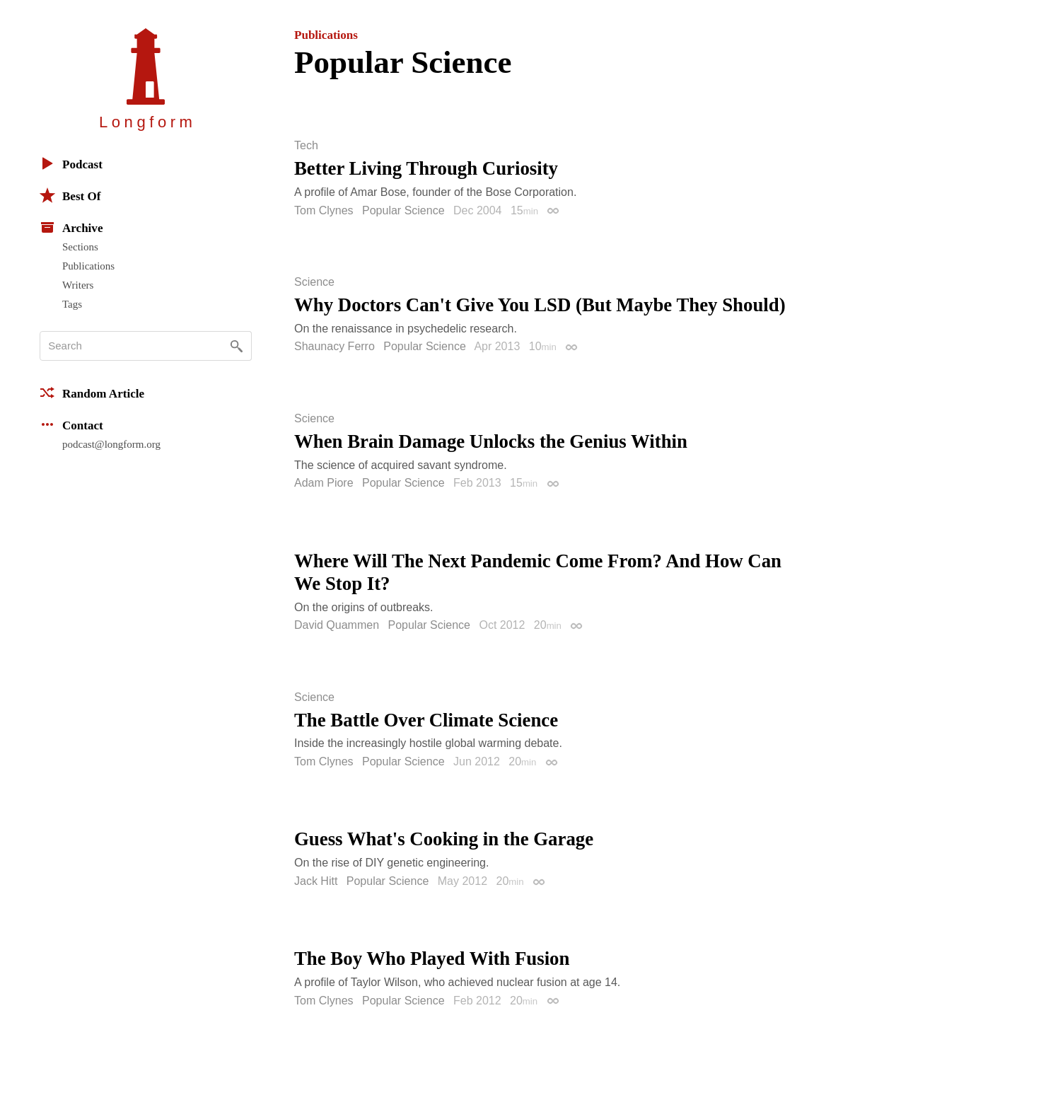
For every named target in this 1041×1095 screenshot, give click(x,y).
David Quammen (336, 625)
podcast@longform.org (111, 444)
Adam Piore (324, 483)
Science (314, 282)
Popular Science (403, 210)
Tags (72, 304)
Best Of (70, 195)
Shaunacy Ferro (334, 346)
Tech (306, 145)
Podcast (71, 163)
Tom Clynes (324, 210)
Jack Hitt (315, 881)
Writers (77, 285)
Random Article (92, 392)
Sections (80, 247)
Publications (88, 266)
